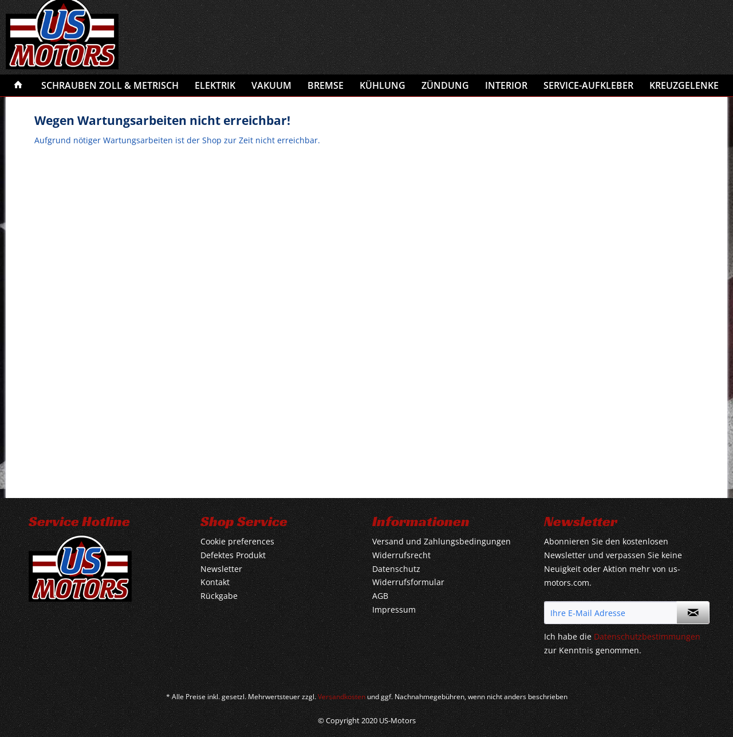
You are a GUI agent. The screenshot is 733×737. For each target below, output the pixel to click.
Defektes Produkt (233, 555)
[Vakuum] (271, 85)
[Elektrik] (215, 85)
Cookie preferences (237, 541)
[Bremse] (325, 85)
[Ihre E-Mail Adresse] (610, 612)
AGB (380, 595)
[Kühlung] (382, 85)
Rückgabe (219, 595)
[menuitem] (18, 85)
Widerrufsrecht (401, 555)
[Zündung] (445, 85)
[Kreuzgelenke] (684, 85)
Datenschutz (396, 568)
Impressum (394, 609)
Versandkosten (341, 696)
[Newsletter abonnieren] (693, 612)
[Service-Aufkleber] (588, 85)
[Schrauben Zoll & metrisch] (110, 85)
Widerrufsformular (408, 582)
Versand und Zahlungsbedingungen (441, 541)
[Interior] (506, 85)
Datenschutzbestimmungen (647, 636)
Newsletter (221, 568)
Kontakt (215, 582)
